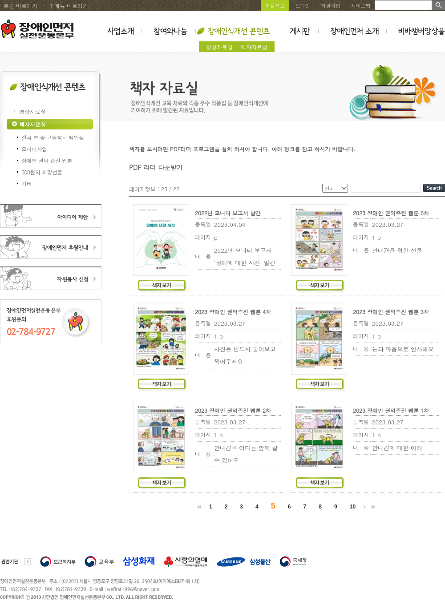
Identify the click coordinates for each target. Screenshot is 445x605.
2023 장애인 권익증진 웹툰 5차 (391, 213)
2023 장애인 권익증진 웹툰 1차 (391, 410)
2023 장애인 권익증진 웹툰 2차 (233, 410)
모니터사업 (34, 149)
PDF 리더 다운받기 (156, 167)
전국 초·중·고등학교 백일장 (52, 137)
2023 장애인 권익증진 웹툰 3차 (391, 311)
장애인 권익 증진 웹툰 (46, 160)
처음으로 (275, 5)
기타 (26, 183)
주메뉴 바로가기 (68, 5)
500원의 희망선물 (41, 172)
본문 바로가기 (20, 5)
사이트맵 (361, 5)
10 (353, 507)
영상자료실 (219, 47)
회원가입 (330, 5)
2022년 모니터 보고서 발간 (228, 213)
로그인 (302, 5)
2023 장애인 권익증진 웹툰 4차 (233, 311)
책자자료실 (254, 47)
